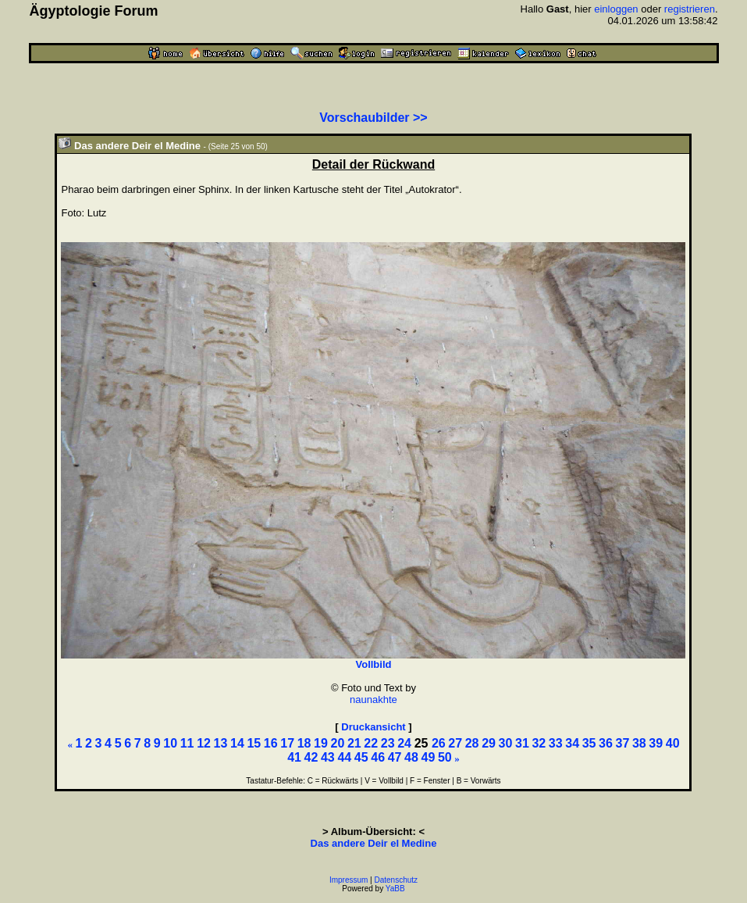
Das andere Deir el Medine (374, 843)
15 (254, 743)
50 (445, 757)
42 (311, 757)
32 (539, 743)
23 (388, 743)
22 (371, 743)
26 (439, 743)
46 (378, 757)
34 (572, 743)
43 (328, 757)
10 (170, 743)
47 (395, 757)
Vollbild (373, 664)
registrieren (689, 9)
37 (623, 743)
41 (294, 757)
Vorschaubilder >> (373, 117)
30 (506, 743)
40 (673, 743)
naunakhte (373, 699)
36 (606, 743)
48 (411, 757)
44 (344, 757)
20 (338, 743)
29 (489, 743)
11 (187, 743)
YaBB (395, 888)
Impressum (348, 880)
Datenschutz (396, 880)
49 (429, 757)
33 (556, 743)
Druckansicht (373, 727)
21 (354, 743)
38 (639, 743)
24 (404, 743)
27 (455, 743)
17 (287, 743)
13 (221, 743)
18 (304, 743)
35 (589, 743)
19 (321, 743)
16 (271, 743)
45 (361, 757)
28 (472, 743)
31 (522, 743)
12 (204, 743)
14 (237, 743)
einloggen (616, 9)
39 (656, 743)
